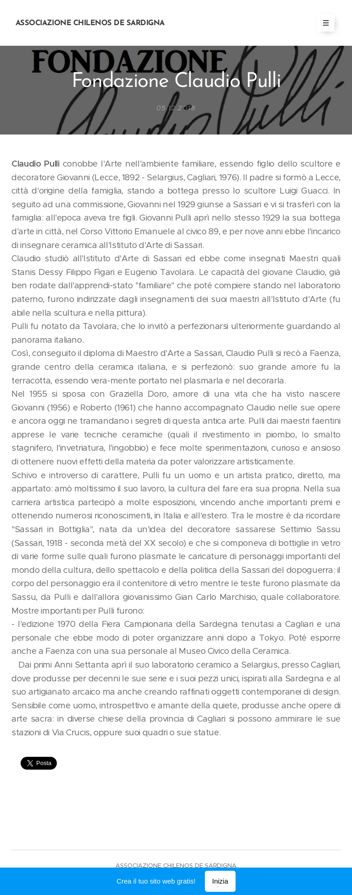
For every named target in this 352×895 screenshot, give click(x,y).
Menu (323, 23)
